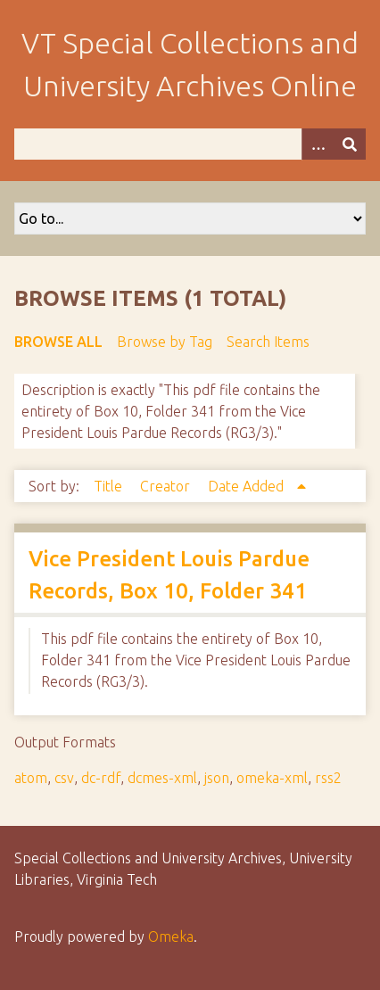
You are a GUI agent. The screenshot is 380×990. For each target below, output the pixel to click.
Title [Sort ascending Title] (110, 486)
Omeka (171, 936)
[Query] (190, 144)
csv (64, 778)
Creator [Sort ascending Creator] (167, 486)
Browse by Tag (164, 342)
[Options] (318, 144)
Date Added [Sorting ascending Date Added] (247, 486)
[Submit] (350, 144)
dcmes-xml (162, 778)
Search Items (268, 342)
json (216, 778)
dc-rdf (100, 778)
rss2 (328, 778)
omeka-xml (272, 778)
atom (30, 778)
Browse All (58, 342)
